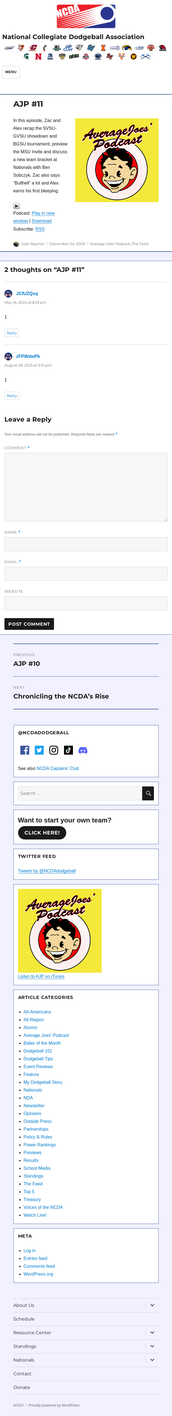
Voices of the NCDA (43, 1207)
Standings (33, 1176)
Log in (30, 1250)
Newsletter (34, 1105)
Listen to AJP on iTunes (41, 976)
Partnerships (36, 1129)
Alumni (30, 1027)
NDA (28, 1098)
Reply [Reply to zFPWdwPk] (12, 395)
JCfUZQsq (27, 293)
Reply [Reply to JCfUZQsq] (12, 333)
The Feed (140, 243)
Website (13, 591)
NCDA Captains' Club (57, 768)
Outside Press (37, 1121)
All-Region (34, 1019)
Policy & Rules (38, 1137)
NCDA (18, 1405)
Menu (11, 72)
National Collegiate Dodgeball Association (73, 37)
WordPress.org (38, 1274)
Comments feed (39, 1266)
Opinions (32, 1113)
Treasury (32, 1199)
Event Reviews (38, 1066)
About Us (23, 1305)
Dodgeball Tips (38, 1058)
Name (12, 532)
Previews (33, 1152)
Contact (22, 1373)
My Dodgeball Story (43, 1082)
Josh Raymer (33, 243)
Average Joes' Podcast (110, 243)
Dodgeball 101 (38, 1051)
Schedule (24, 1319)
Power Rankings (40, 1144)
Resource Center (32, 1332)
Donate (21, 1387)
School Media (37, 1168)
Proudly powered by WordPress (54, 1405)
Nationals (33, 1090)
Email (12, 561)
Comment (17, 448)
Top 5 (29, 1191)
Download (41, 221)
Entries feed (35, 1258)
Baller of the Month (42, 1043)
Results (31, 1160)
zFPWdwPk (28, 356)
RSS (40, 229)
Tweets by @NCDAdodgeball (47, 871)
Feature (31, 1074)
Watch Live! (35, 1215)
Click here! (42, 833)
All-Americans (37, 1012)
